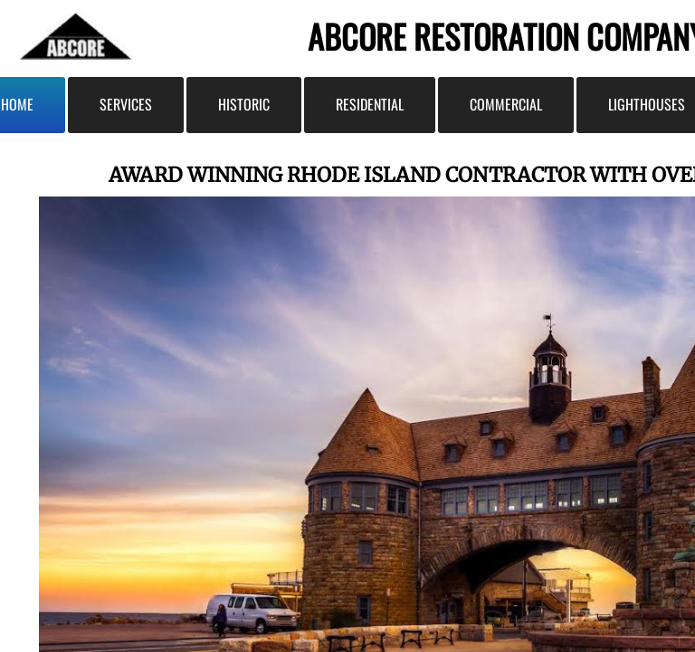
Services (126, 104)
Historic (244, 104)
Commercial (506, 104)
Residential (370, 104)
